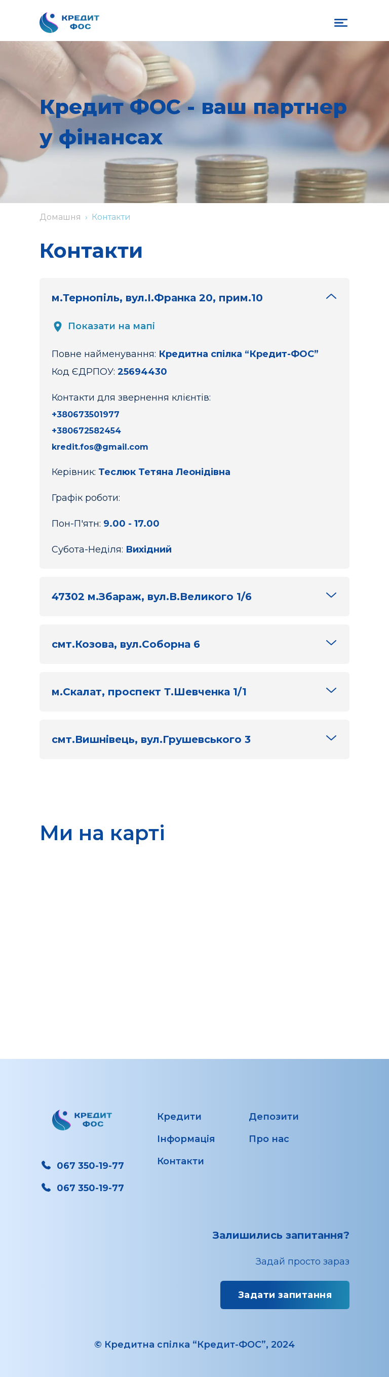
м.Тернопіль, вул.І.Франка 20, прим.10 (194, 297)
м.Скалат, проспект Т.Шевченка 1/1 (194, 691)
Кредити (179, 1116)
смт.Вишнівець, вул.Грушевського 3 (194, 738)
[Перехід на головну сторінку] (69, 22)
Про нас (269, 1139)
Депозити (274, 1116)
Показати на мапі (103, 327)
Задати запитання (284, 1295)
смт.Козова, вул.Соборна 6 (194, 643)
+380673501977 (86, 414)
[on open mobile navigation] (340, 22)
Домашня (60, 217)
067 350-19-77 (82, 1166)
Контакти (180, 1161)
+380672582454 (86, 431)
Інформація (186, 1139)
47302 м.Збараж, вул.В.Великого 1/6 (194, 596)
